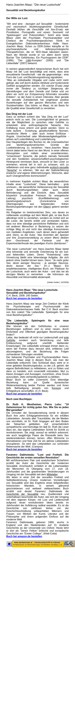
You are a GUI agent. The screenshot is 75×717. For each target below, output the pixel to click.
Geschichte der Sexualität (22, 494)
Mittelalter (52, 474)
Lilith (28, 60)
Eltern (46, 206)
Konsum (56, 388)
